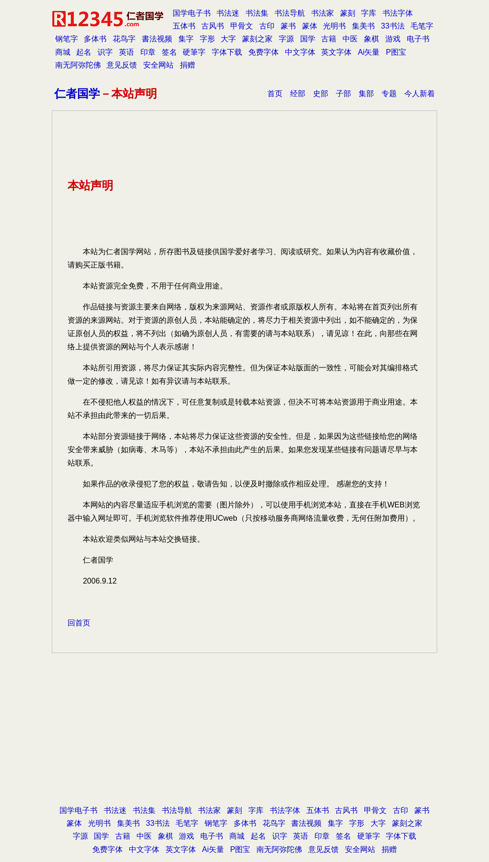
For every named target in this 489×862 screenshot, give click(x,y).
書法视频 (157, 39)
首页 (275, 93)
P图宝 (396, 52)
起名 (83, 52)
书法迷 (227, 13)
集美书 (363, 26)
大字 (228, 39)
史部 (320, 93)
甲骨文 (241, 26)
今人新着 (419, 93)
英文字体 (336, 52)
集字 (186, 39)
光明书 (334, 26)
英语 (126, 52)
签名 (169, 52)
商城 (62, 52)
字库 (368, 13)
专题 (389, 93)
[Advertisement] (244, 727)
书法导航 (289, 13)
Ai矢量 (369, 52)
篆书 (288, 26)
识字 (105, 52)
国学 (307, 39)
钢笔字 (66, 39)
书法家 (322, 13)
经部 (297, 93)
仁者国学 (77, 93)
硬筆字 (194, 52)
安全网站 (158, 65)
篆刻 (347, 13)
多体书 (95, 39)
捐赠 (187, 65)
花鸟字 (124, 39)
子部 (343, 93)
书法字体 (397, 13)
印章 (148, 52)
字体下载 (227, 52)
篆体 (309, 26)
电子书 (418, 39)
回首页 (79, 623)
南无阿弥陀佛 (78, 65)
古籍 (328, 39)
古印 (266, 26)
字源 (286, 39)
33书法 (393, 26)
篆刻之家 (257, 39)
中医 (350, 39)
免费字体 (263, 52)
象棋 (371, 39)
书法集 (256, 13)
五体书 (184, 26)
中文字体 (300, 52)
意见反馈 (122, 65)
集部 (366, 93)
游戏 (393, 39)
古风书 (212, 26)
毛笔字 (422, 26)
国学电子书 (192, 13)
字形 (207, 39)
